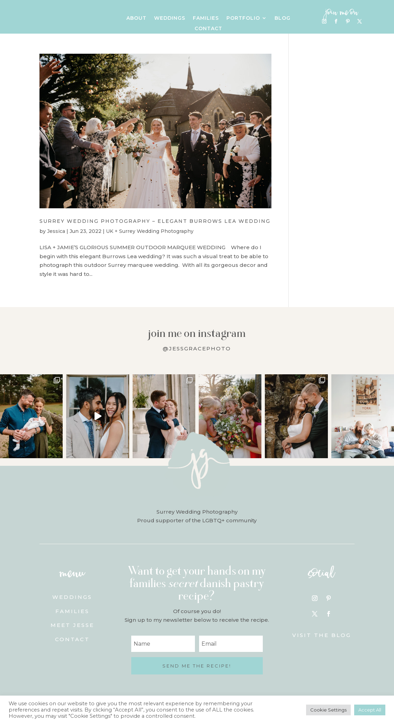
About (136, 18)
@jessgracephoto (197, 348)
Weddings (169, 18)
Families (206, 18)
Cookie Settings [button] (328, 710)
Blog (282, 18)
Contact (208, 29)
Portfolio (243, 18)
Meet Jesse (72, 625)
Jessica (56, 231)
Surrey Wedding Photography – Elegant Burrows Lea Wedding (154, 221)
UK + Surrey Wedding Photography (150, 231)
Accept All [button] (369, 710)
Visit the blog (321, 635)
